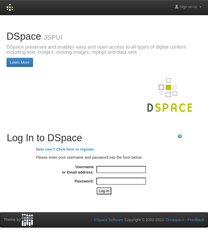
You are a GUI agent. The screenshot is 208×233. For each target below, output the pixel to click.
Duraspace (175, 220)
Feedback (196, 220)
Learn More (20, 62)
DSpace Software (108, 220)
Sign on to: (188, 6)
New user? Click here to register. (65, 149)
